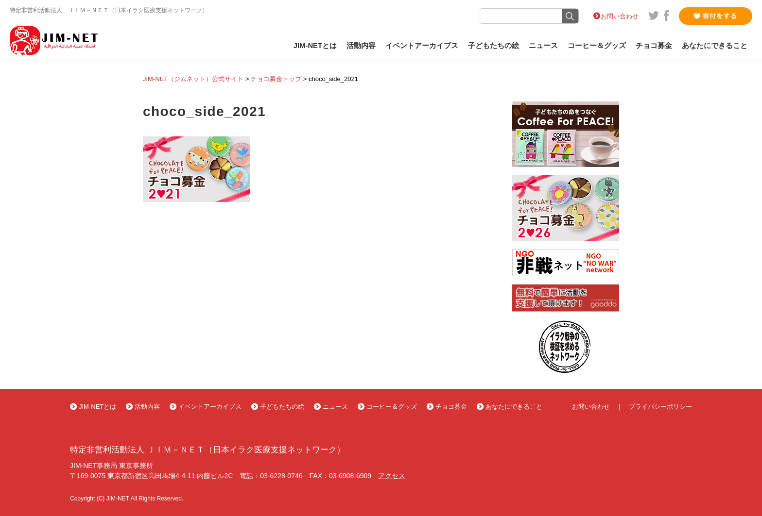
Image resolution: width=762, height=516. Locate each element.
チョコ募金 (654, 46)
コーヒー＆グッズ (597, 46)
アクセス (391, 476)
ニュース (543, 46)
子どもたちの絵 (493, 46)
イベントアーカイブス (421, 46)
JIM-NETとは (315, 46)
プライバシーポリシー (660, 406)
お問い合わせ (620, 16)
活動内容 (361, 46)
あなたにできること (714, 46)
